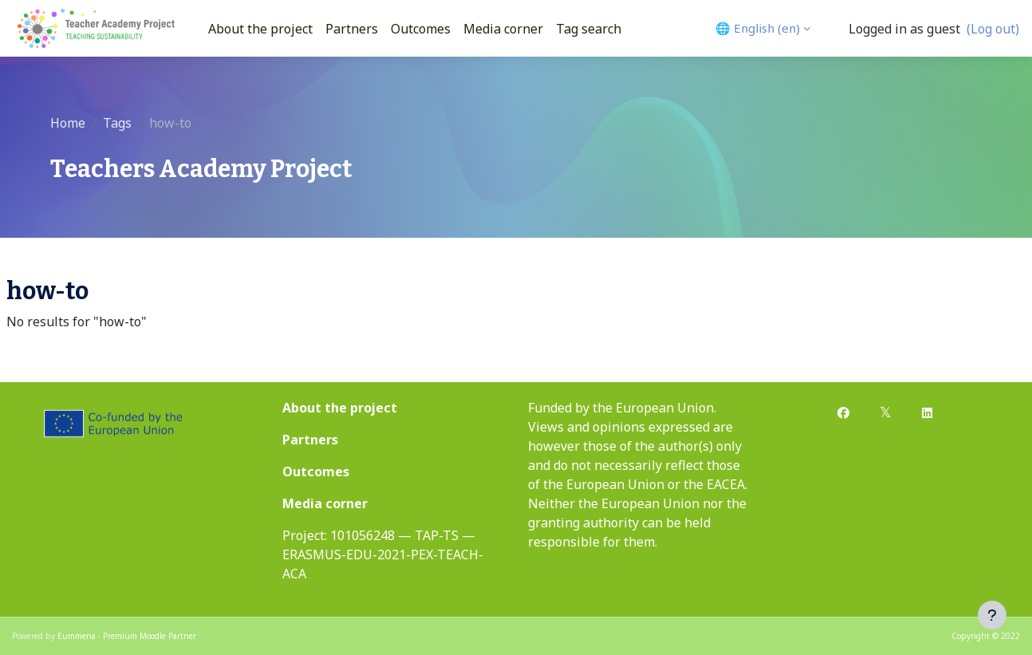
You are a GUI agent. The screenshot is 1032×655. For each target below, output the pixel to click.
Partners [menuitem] (351, 28)
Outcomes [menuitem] (421, 28)
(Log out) (993, 28)
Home (67, 123)
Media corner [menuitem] (503, 28)
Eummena (76, 635)
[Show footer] (992, 615)
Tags (117, 123)
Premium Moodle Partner (149, 635)
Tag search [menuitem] (588, 28)
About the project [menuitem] (260, 28)
